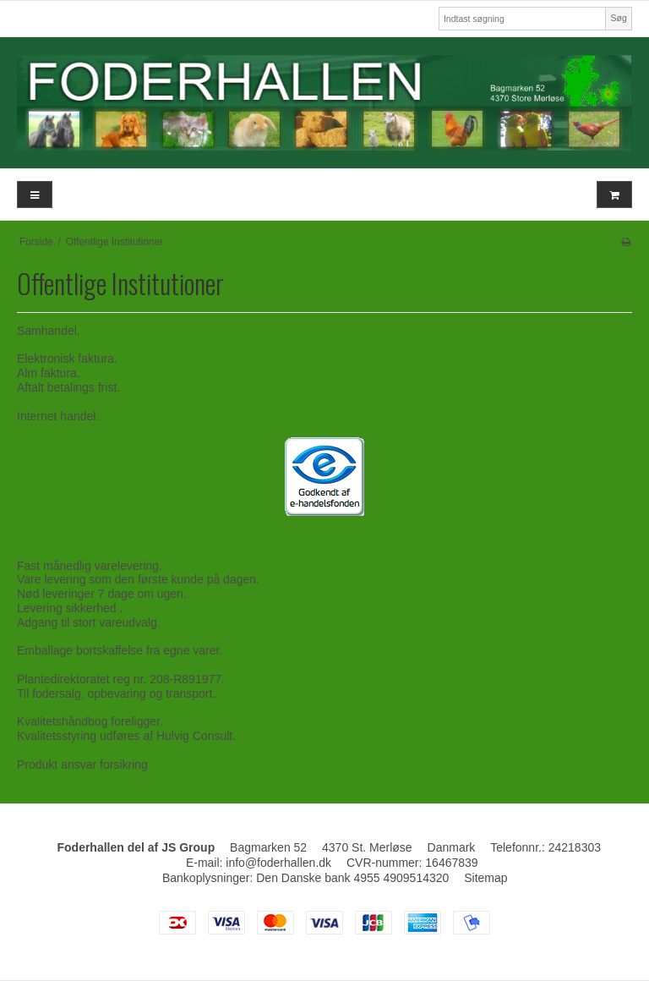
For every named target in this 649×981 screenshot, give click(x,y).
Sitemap (485, 878)
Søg (618, 18)
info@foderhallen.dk (278, 862)
